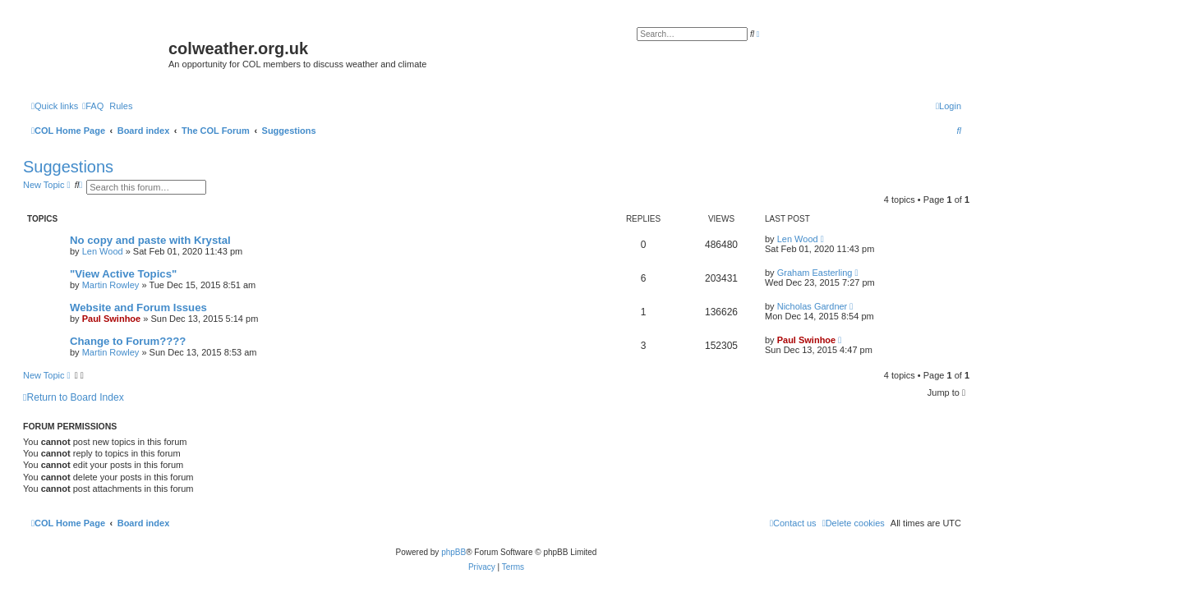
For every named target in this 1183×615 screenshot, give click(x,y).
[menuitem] (93, 106)
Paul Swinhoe (111, 319)
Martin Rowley (111, 285)
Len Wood (102, 251)
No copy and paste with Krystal (150, 240)
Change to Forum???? (128, 341)
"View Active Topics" (123, 274)
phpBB (453, 552)
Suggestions (68, 167)
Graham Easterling (815, 273)
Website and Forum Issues (138, 307)
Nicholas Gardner (812, 306)
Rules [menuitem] (120, 106)
